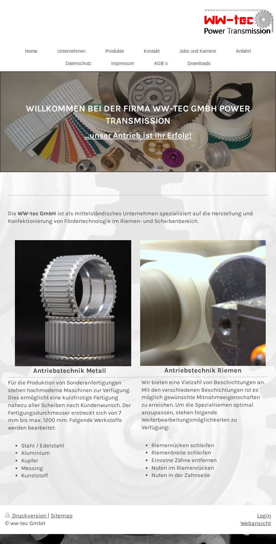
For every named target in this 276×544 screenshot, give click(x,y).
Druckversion (26, 515)
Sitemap (62, 515)
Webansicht (256, 523)
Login (264, 515)
